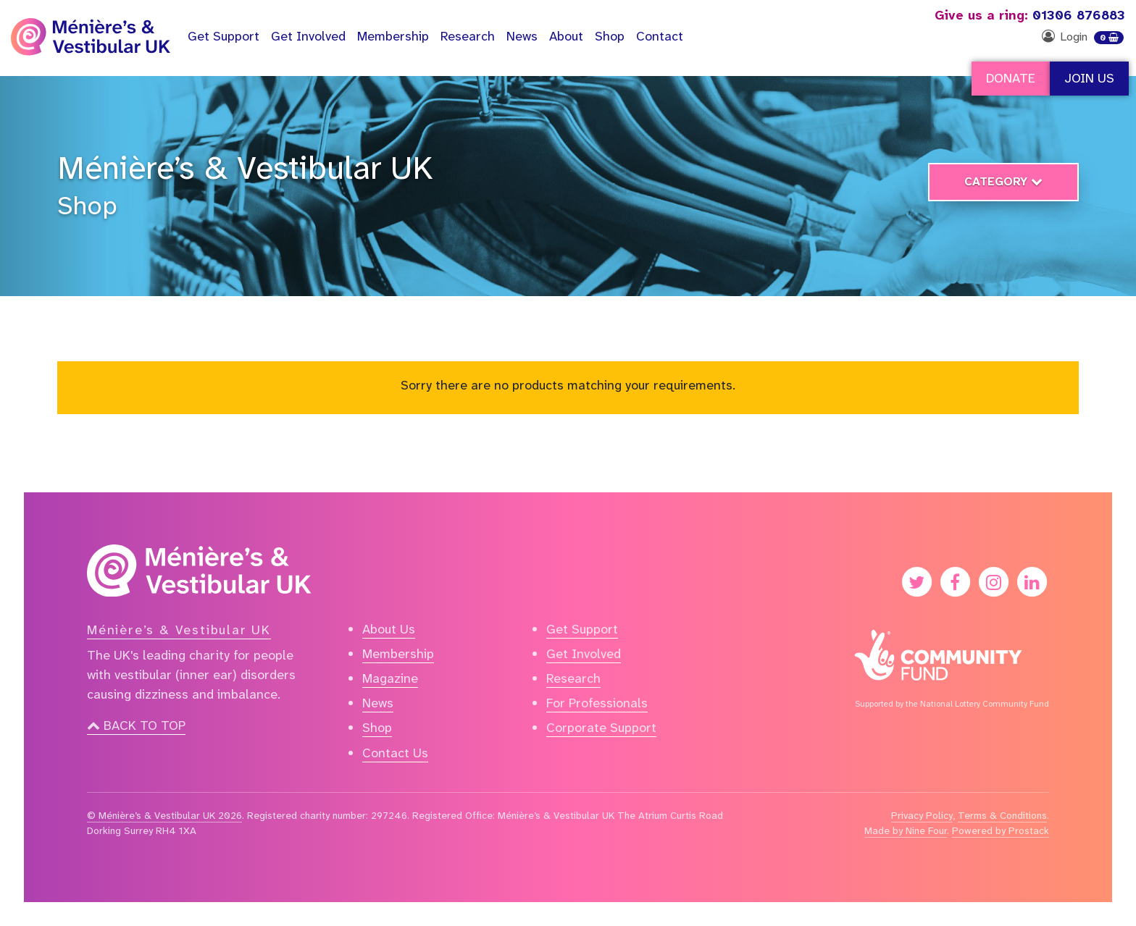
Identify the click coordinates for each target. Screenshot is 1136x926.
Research (467, 36)
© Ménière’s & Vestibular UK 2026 (164, 815)
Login (1073, 36)
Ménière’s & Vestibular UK (245, 168)
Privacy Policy (922, 815)
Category (1003, 181)
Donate (1010, 78)
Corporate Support (601, 727)
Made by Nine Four (905, 830)
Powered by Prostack (1000, 830)
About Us (388, 629)
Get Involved (308, 36)
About (566, 36)
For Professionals (597, 703)
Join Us (1089, 78)
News (522, 36)
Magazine (390, 678)
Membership (393, 36)
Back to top (136, 725)
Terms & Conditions (1002, 815)
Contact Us (395, 753)
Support (223, 36)
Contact (659, 36)
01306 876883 (1030, 15)
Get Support (582, 629)
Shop (610, 36)
